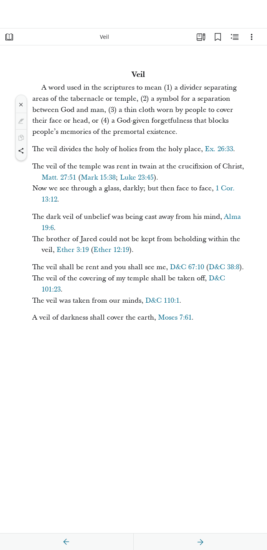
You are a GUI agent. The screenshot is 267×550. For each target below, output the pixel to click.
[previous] (66, 542)
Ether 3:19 (72, 250)
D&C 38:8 (224, 267)
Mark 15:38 (98, 177)
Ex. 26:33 (219, 149)
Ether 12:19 (111, 250)
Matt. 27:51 (58, 177)
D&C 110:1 (162, 300)
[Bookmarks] (218, 36)
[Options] (251, 36)
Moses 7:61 (175, 317)
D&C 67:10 (187, 267)
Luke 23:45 (137, 177)
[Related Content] (234, 36)
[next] (200, 542)
